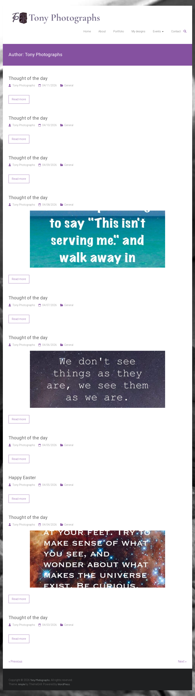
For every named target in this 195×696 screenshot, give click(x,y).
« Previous (15, 661)
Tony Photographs (23, 85)
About (102, 31)
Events (157, 31)
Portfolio (118, 31)
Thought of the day (28, 78)
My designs (138, 31)
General (68, 85)
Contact (176, 31)
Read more (19, 99)
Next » (182, 661)
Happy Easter (22, 477)
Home (87, 31)
